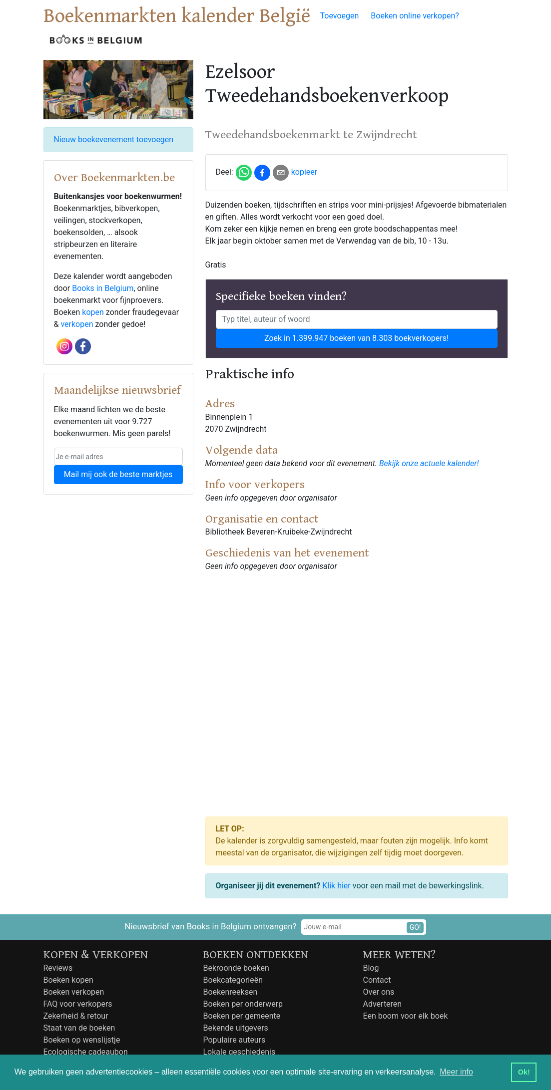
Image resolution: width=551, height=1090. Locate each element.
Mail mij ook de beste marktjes (118, 474)
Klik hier (336, 885)
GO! (415, 927)
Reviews (58, 968)
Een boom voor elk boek (405, 1016)
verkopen (76, 324)
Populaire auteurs (234, 1040)
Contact (377, 980)
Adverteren (382, 1004)
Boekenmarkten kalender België (176, 15)
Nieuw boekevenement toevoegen (114, 139)
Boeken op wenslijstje (81, 1040)
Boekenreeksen (230, 992)
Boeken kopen (68, 980)
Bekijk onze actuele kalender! (429, 463)
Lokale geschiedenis (239, 1052)
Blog (371, 968)
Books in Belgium (102, 288)
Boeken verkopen (73, 992)
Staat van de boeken (79, 1028)
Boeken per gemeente (241, 1016)
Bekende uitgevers (235, 1028)
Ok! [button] (524, 1072)
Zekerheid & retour (75, 1016)
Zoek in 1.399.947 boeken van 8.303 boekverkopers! (356, 338)
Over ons (378, 992)
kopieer (304, 172)
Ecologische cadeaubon (85, 1052)
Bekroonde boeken (236, 968)
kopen (93, 312)
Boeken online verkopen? (415, 15)
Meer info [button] (456, 1072)
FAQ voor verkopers (77, 1004)
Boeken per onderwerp (243, 1004)
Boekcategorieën (233, 980)
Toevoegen (339, 15)
